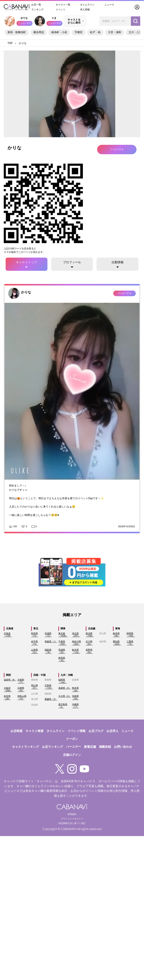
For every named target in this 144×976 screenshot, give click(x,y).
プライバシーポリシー (72, 818)
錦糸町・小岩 (59, 32)
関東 (63, 628)
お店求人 (112, 731)
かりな (26, 292)
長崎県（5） (64, 688)
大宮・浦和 (114, 32)
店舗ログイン (72, 755)
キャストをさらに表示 (74, 21)
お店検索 (16, 731)
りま (54, 18)
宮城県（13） (48, 634)
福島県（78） (48, 651)
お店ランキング (52, 747)
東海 (117, 628)
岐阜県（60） (116, 634)
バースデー (73, 747)
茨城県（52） (61, 651)
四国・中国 (39, 675)
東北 (35, 628)
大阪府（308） (8, 689)
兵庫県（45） (21, 689)
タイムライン (87, 4)
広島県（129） (49, 686)
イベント (60, 9)
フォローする (24, 23)
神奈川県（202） (76, 643)
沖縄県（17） (75, 705)
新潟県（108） (90, 634)
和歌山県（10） (21, 697)
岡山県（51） (34, 686)
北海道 (9, 628)
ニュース (109, 4)
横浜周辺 (38, 32)
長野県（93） (89, 651)
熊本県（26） (75, 689)
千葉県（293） (62, 643)
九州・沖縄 (67, 675)
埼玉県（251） (76, 634)
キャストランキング (25, 747)
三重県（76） (130, 643)
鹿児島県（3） (62, 705)
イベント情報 (77, 731)
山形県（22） (34, 651)
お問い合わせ (123, 747)
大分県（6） (64, 696)
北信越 (91, 628)
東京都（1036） (63, 634)
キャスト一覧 (63, 4)
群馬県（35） (61, 659)
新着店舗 (90, 747)
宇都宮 (78, 32)
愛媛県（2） (51, 699)
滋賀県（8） (10, 679)
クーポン (72, 739)
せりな (24, 18)
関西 (8, 675)
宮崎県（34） (75, 697)
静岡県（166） (131, 634)
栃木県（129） (76, 651)
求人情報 (85, 9)
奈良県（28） (7, 697)
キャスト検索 (35, 731)
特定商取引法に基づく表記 (72, 823)
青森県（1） (51, 641)
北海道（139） (8, 634)
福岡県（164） (62, 681)
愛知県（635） (117, 643)
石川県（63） (89, 643)
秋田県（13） (34, 634)
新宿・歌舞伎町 (17, 32)
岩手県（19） (34, 643)
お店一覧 (36, 4)
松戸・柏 (95, 32)
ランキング (37, 9)
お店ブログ (96, 731)
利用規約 (72, 814)
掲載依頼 (105, 747)
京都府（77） (21, 681)
